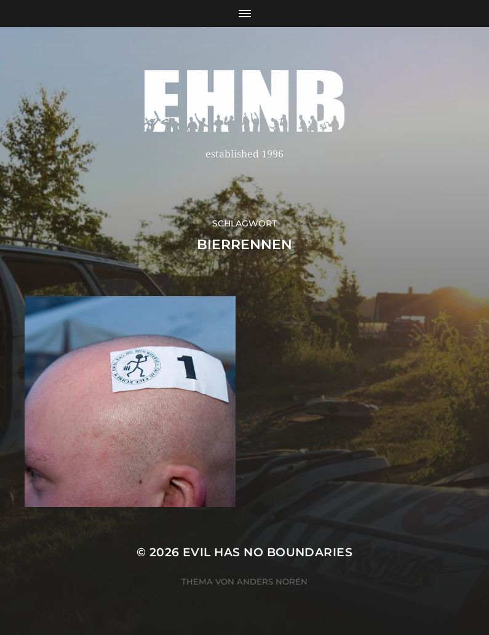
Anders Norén (272, 581)
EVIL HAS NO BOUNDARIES (267, 552)
